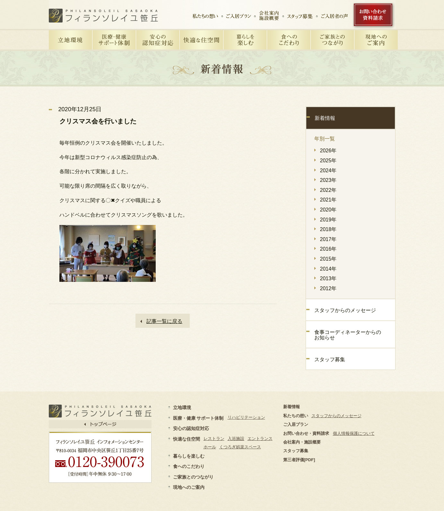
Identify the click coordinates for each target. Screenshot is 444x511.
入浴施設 (236, 438)
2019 (326, 219)
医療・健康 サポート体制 (198, 418)
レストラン (214, 438)
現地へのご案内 (189, 487)
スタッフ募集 (329, 359)
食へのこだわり (189, 466)
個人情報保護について (354, 433)
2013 (326, 278)
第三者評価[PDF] (299, 459)
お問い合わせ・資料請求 (306, 433)
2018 (326, 229)
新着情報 (325, 118)
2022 (326, 190)
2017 (326, 239)
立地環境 (182, 407)
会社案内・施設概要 (302, 442)
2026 (326, 150)
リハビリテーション (246, 417)
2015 (326, 259)
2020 (326, 209)
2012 (326, 288)
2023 (326, 180)
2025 (326, 160)
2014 (326, 269)
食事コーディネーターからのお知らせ (347, 335)
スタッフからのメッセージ (345, 310)
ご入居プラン (295, 424)
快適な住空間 (186, 439)
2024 (326, 170)
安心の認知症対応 (191, 428)
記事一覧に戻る (164, 321)
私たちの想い (295, 415)
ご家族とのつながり (193, 477)
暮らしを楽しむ (189, 456)
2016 (326, 249)
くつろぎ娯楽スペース (240, 446)
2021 (326, 199)
